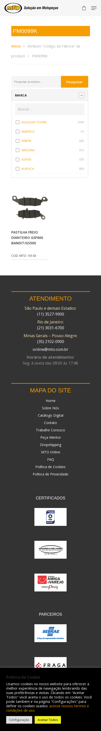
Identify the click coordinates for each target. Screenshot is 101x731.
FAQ (50, 459)
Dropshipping (50, 444)
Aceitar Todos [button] (48, 720)
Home (51, 400)
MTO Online (50, 452)
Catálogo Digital (50, 415)
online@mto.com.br (50, 349)
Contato (50, 422)
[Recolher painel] (82, 95)
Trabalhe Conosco (50, 430)
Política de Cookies (50, 466)
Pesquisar (74, 82)
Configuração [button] (19, 720)
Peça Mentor (50, 437)
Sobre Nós (50, 408)
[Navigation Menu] (94, 8)
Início (16, 46)
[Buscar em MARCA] (50, 109)
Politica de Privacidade (50, 474)
